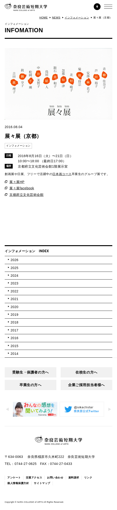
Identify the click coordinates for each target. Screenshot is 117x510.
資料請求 (73, 477)
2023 (14, 283)
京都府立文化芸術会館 (26, 195)
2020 (14, 307)
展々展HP (16, 182)
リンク (88, 477)
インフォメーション (77, 17)
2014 (14, 354)
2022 (14, 291)
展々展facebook (21, 188)
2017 (14, 330)
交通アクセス (34, 477)
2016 (14, 338)
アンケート (14, 477)
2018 (14, 322)
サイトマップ (42, 483)
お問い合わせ (55, 477)
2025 (14, 268)
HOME (43, 17)
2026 (14, 260)
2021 (14, 299)
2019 (14, 314)
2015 (14, 346)
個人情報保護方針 (18, 483)
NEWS (56, 17)
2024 (14, 275)
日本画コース (61, 174)
